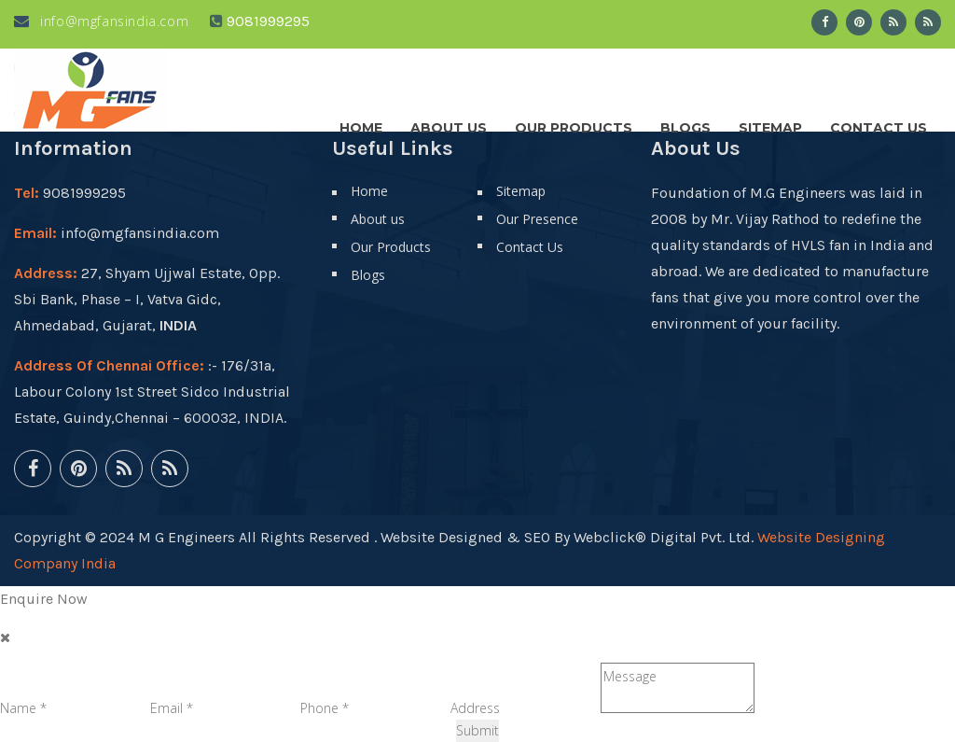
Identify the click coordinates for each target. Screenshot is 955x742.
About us (448, 123)
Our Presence (537, 219)
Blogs (685, 123)
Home (360, 123)
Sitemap (770, 123)
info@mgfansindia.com (101, 21)
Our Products (573, 123)
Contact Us (878, 123)
